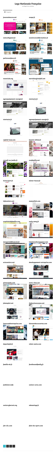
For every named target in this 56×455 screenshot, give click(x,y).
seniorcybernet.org (10, 405)
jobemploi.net (8, 303)
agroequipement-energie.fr (13, 99)
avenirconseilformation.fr (38, 38)
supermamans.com (36, 58)
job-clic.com (7, 426)
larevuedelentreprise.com (12, 323)
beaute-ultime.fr (35, 140)
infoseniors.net (8, 201)
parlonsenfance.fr (9, 58)
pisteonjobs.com (9, 283)
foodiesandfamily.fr (36, 364)
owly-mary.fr (34, 221)
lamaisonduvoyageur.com (38, 242)
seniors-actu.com (35, 385)
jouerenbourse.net (10, 17)
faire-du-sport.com (36, 426)
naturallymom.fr (9, 38)
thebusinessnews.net (36, 303)
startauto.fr (33, 99)
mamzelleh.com (34, 201)
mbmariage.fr (34, 405)
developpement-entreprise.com (40, 262)
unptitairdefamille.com (11, 221)
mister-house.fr (34, 181)
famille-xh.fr (7, 364)
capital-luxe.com (9, 140)
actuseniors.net (9, 262)
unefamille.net (34, 160)
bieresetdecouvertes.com (38, 323)
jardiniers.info (8, 385)
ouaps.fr (32, 17)
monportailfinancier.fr (11, 242)
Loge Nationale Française (28, 3)
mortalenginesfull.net (37, 78)
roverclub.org (8, 78)
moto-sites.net (34, 283)
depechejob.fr (8, 344)
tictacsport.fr (8, 181)
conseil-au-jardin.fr (10, 160)
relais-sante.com (35, 344)
